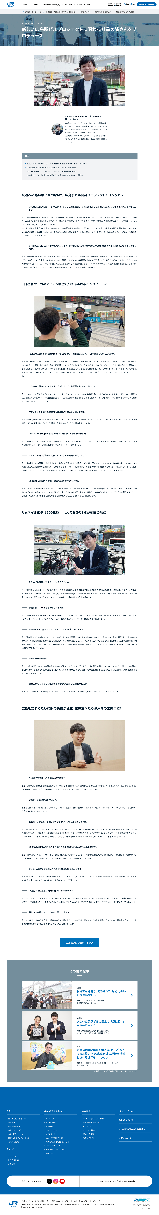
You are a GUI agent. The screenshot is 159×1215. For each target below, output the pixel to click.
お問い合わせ (125, 1138)
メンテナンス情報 (38, 1201)
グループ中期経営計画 (54, 1138)
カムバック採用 (89, 1130)
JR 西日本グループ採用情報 (94, 1118)
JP (132, 4)
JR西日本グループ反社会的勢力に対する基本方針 (73, 1204)
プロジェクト (85, 12)
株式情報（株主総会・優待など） (58, 1142)
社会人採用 (87, 1126)
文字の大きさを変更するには (103, 1204)
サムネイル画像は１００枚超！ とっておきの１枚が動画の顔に (52, 171)
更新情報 (11, 1164)
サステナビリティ (83, 4)
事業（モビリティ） (14, 1130)
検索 (127, 4)
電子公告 (49, 1153)
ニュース (35, 4)
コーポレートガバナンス (55, 1145)
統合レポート (51, 1134)
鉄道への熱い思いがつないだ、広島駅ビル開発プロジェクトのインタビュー (57, 163)
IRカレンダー (51, 1122)
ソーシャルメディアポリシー (32, 1207)
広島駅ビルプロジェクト (103, 12)
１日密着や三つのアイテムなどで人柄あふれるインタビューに (52, 167)
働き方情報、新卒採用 (91, 1122)
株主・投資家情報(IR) (51, 4)
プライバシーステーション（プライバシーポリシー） (82, 1201)
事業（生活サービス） (16, 1134)
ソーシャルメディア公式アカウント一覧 (117, 1181)
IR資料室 (49, 1126)
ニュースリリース (14, 1156)
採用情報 (68, 4)
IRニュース (50, 1118)
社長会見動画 (13, 1160)
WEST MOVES (126, 1120)
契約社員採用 (88, 1134)
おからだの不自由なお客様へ (132, 1129)
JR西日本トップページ (33, 12)
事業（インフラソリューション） (19, 1138)
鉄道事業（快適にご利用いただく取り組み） (61, 12)
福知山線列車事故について (18, 1118)
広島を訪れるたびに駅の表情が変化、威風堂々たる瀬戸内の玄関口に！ (56, 175)
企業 (25, 4)
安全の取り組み (14, 1126)
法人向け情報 (13, 1142)
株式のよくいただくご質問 (55, 1149)
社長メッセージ (51, 1130)
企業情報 (11, 1122)
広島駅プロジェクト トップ (79, 942)
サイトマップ (25, 1201)
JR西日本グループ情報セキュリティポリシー (37, 1204)
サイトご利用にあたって (54, 1201)
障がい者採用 (88, 1138)
